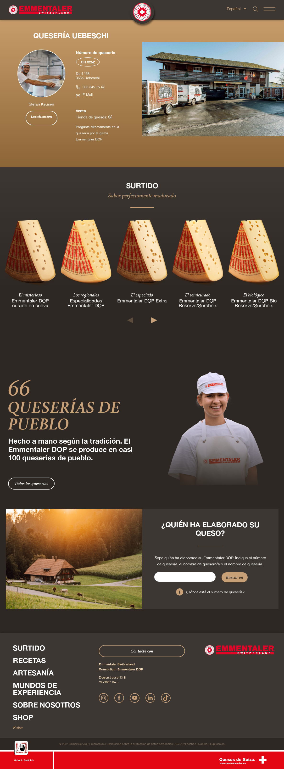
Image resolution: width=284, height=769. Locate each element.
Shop (23, 717)
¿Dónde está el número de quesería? (215, 592)
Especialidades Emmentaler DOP (86, 303)
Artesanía (33, 673)
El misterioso (30, 294)
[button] (130, 320)
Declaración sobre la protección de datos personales (139, 744)
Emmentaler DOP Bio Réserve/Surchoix (253, 303)
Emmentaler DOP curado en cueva (30, 303)
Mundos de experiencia (37, 689)
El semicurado (198, 294)
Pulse (18, 727)
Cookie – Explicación (211, 744)
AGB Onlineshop (185, 744)
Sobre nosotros (46, 705)
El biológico (253, 294)
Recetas (29, 660)
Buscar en (234, 577)
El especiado (142, 294)
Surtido (29, 648)
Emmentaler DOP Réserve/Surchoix (198, 303)
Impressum (97, 744)
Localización (41, 116)
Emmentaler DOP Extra (142, 300)
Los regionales (86, 294)
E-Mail (88, 95)
